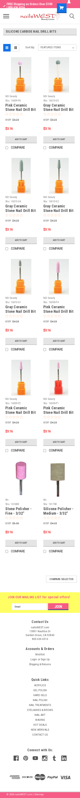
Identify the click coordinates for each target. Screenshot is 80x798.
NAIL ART (40, 714)
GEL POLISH (40, 690)
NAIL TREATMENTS (40, 705)
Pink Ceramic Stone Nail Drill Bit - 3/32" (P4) (58, 311)
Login (34, 659)
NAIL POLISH (40, 700)
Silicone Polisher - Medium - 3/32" (58, 510)
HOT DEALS (40, 724)
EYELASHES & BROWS (40, 710)
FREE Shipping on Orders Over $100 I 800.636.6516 (27, 5)
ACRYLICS (40, 685)
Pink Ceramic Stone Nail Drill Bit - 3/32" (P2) (20, 412)
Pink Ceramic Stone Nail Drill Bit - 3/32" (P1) (58, 412)
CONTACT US (40, 734)
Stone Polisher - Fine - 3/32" (18, 510)
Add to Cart (21, 139)
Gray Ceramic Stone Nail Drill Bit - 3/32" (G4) (20, 210)
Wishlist (40, 654)
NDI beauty (11, 96)
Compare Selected (61, 579)
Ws (7, 499)
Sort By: (30, 47)
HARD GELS (40, 695)
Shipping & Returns (40, 664)
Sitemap (39, 794)
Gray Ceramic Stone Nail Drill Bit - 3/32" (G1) (20, 311)
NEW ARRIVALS (40, 729)
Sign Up (45, 659)
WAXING (40, 719)
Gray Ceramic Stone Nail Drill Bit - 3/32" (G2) (58, 210)
